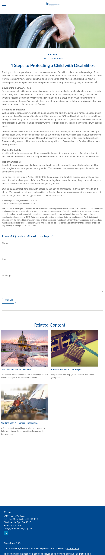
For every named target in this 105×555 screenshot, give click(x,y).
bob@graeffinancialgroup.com (18, 528)
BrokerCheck (73, 548)
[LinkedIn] (6, 533)
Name (5, 243)
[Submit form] (9, 300)
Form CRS (15, 543)
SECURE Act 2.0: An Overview (16, 369)
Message (6, 275)
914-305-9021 (17, 516)
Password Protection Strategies (66, 369)
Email (5, 259)
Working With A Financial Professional (19, 423)
